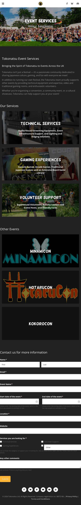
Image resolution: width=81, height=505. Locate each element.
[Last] (61, 364)
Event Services (45, 26)
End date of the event (56, 396)
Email (7, 372)
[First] (20, 364)
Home (31, 26)
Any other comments (9, 458)
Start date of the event (15, 396)
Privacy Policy (71, 496)
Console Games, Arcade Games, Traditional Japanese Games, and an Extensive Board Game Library (40, 165)
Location (8, 413)
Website (3, 426)
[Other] (62, 447)
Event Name (10, 384)
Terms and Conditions (40, 499)
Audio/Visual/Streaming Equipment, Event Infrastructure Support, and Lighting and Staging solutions (40, 129)
